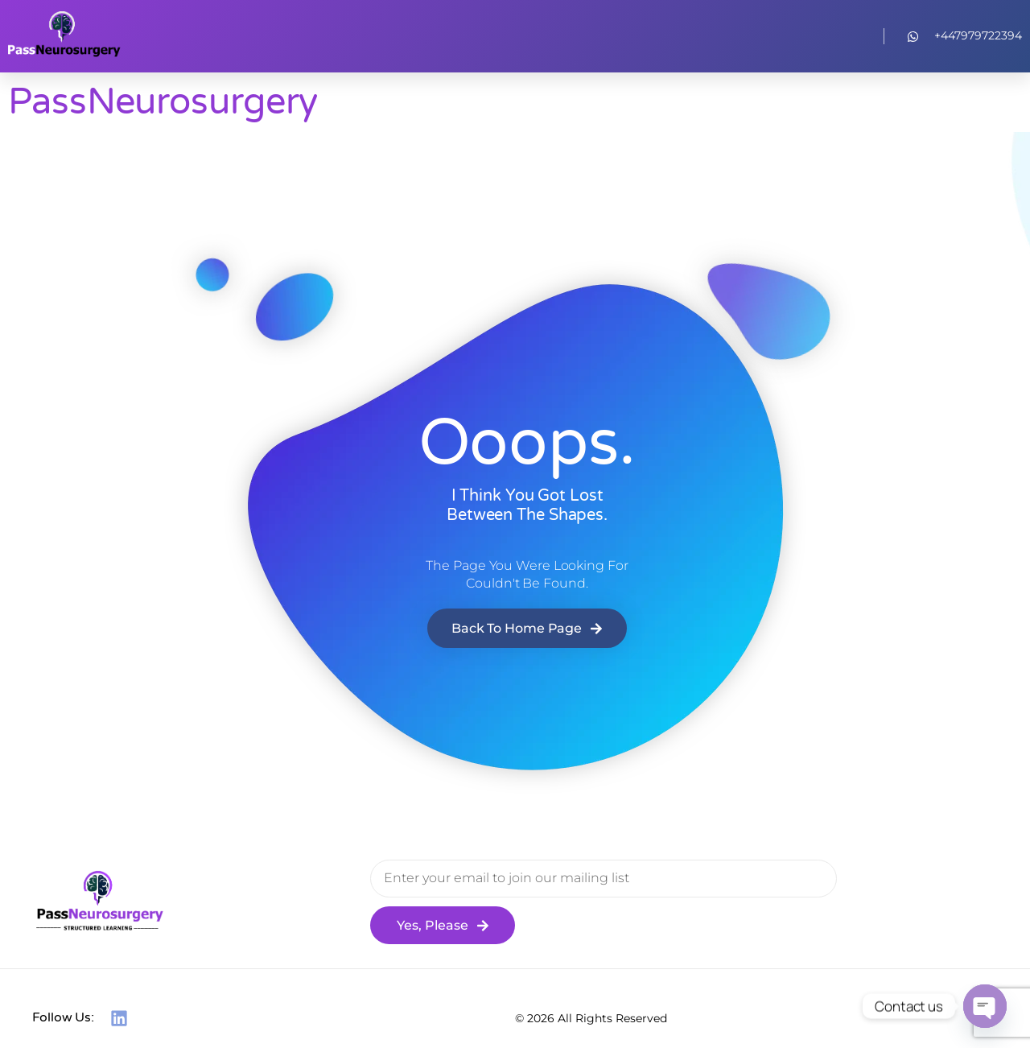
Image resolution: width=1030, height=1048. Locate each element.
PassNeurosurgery (163, 102)
